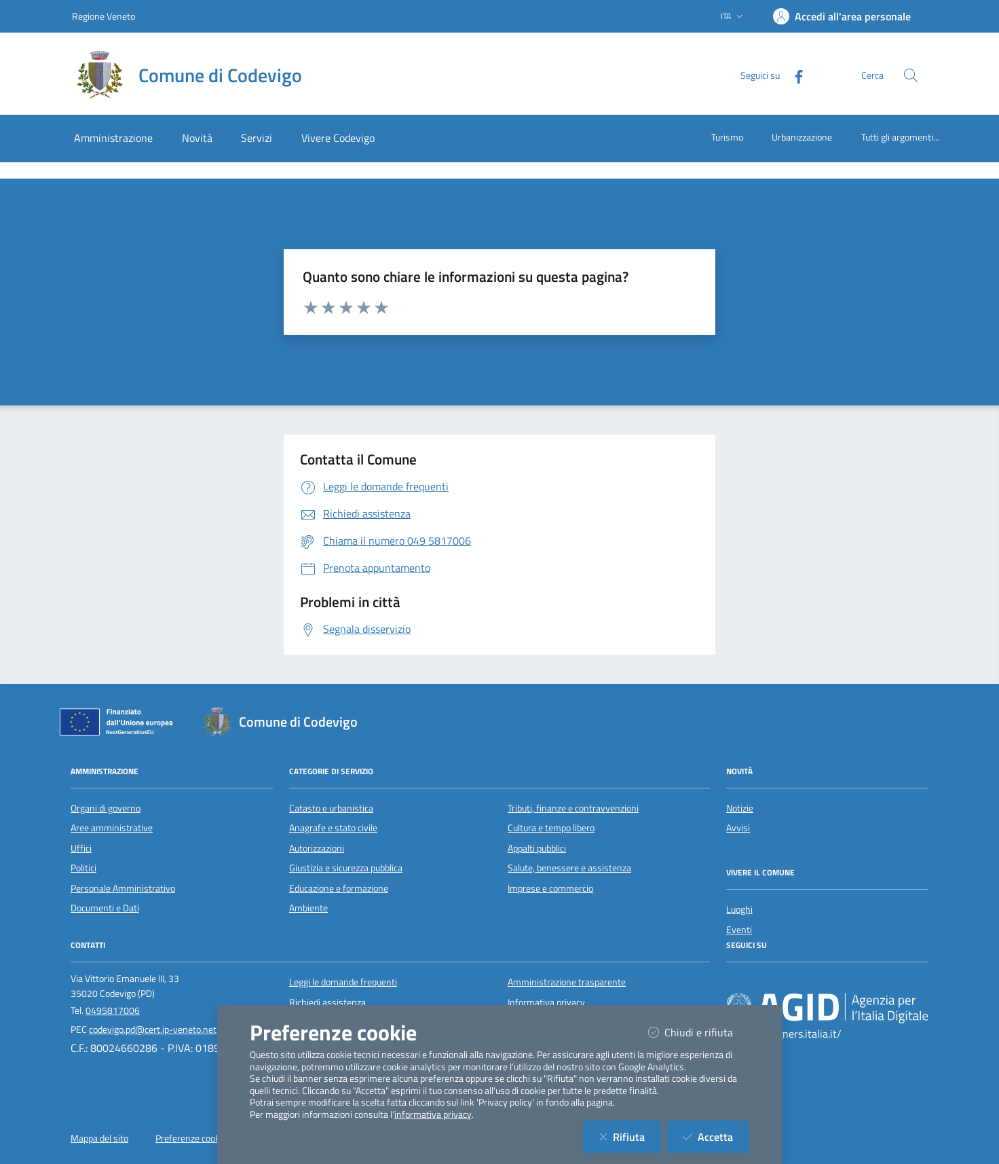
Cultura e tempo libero (551, 827)
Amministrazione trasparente (567, 982)
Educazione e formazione (338, 888)
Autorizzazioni (316, 848)
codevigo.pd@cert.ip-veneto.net (152, 1029)
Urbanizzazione (802, 137)
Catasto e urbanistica (331, 808)
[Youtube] (775, 982)
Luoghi (739, 909)
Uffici (81, 848)
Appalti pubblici (537, 848)
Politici (83, 867)
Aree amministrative (112, 827)
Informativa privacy (546, 1002)
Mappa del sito (99, 1138)
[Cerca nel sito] (910, 75)
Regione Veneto (103, 16)
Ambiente (308, 908)
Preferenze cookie (191, 1138)
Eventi (739, 929)
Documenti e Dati (105, 908)
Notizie (739, 808)
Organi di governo (105, 808)
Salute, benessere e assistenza (569, 867)
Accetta (716, 1136)
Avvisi (738, 827)
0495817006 (113, 1010)
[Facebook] (793, 75)
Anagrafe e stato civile (333, 827)
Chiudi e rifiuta (698, 1031)
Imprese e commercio (550, 888)
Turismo (727, 137)
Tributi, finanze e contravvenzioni (573, 808)
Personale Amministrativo (123, 888)
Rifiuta (630, 1136)
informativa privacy (433, 1114)
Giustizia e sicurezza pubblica (345, 867)
